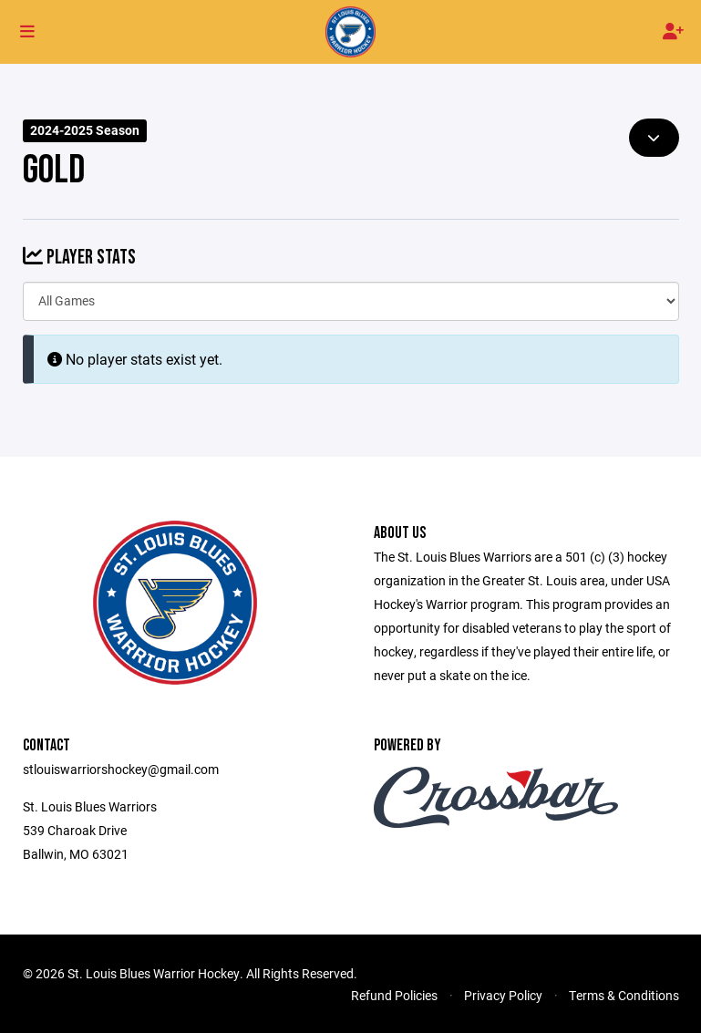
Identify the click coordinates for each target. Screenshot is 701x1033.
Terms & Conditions (624, 995)
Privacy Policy (503, 995)
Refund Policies (394, 995)
